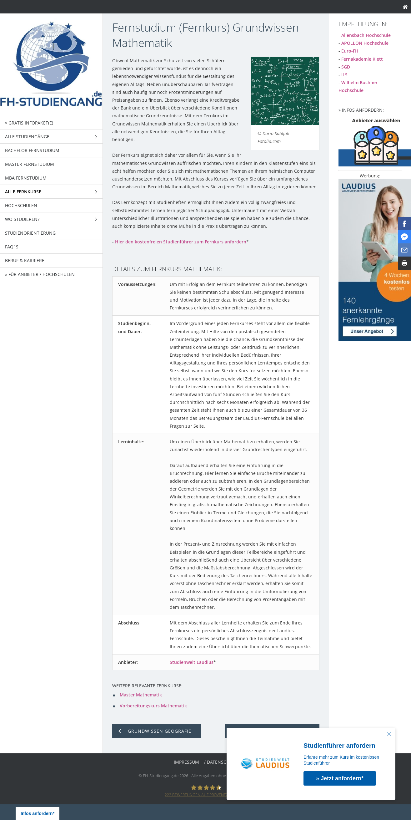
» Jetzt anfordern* (340, 778)
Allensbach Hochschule (366, 35)
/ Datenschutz (221, 762)
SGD (345, 67)
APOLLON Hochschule (364, 43)
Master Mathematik (141, 695)
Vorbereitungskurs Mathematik (153, 706)
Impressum (186, 762)
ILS (344, 75)
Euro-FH (349, 51)
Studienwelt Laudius (191, 662)
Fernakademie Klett (362, 59)
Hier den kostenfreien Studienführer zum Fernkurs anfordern (180, 242)
